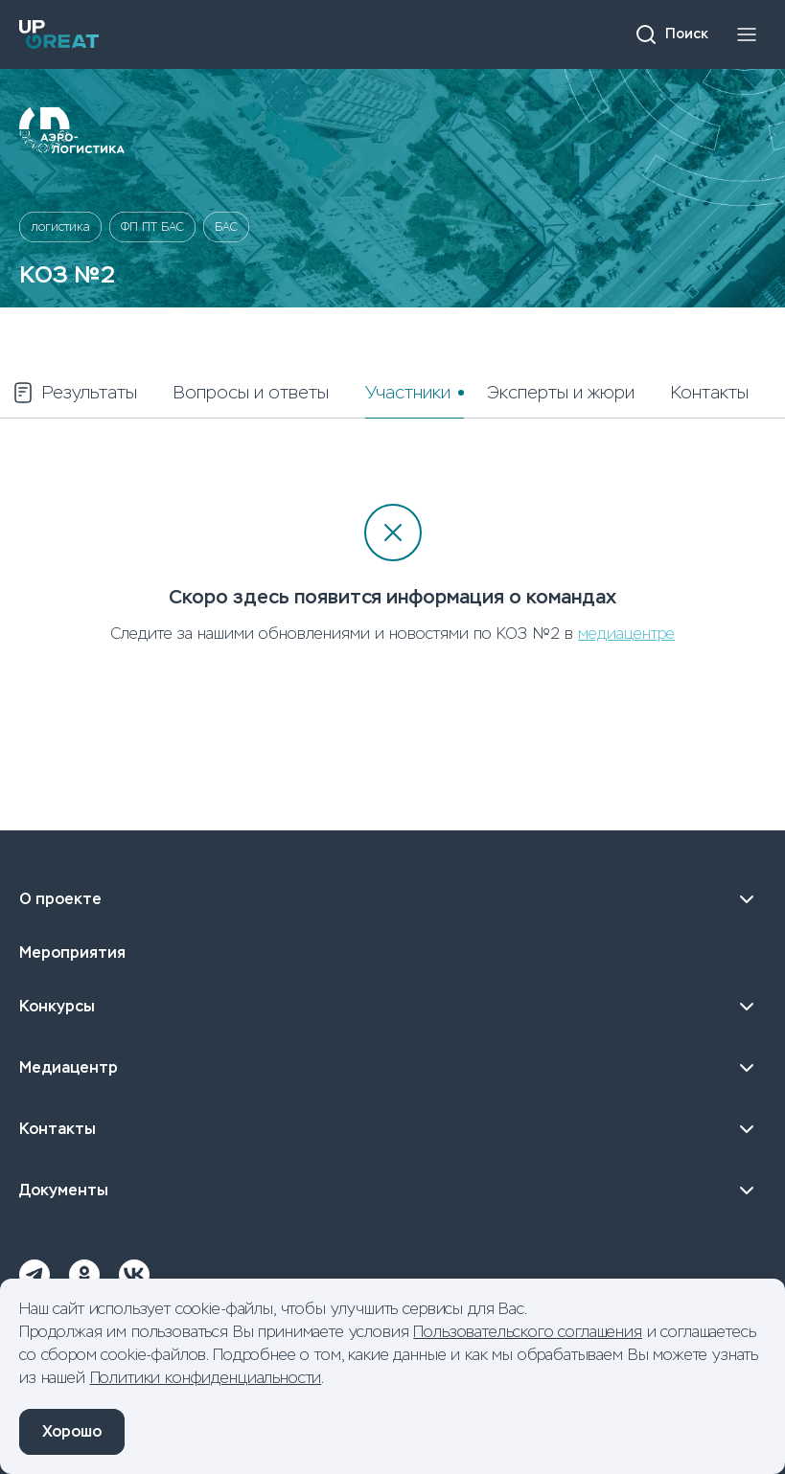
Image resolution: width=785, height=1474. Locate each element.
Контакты (710, 392)
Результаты (74, 392)
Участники (407, 392)
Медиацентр (392, 1068)
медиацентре (626, 633)
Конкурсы (392, 1006)
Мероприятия (72, 952)
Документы (392, 1190)
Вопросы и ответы (251, 392)
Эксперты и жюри (561, 392)
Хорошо (72, 1431)
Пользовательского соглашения (527, 1332)
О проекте (392, 899)
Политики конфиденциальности (206, 1378)
